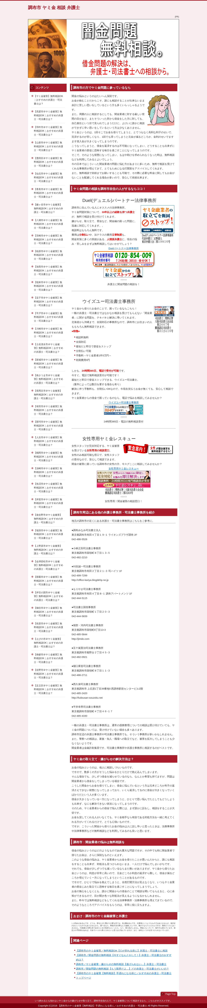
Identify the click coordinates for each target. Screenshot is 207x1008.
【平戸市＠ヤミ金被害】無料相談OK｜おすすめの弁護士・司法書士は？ (48, 317)
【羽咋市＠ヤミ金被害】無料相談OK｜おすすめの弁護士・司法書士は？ (48, 131)
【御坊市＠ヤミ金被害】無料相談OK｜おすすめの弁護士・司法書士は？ (48, 612)
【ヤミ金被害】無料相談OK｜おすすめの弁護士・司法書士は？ (48, 100)
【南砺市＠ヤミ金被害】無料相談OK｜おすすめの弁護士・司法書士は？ (48, 658)
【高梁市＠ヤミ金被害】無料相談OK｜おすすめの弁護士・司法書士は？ (48, 115)
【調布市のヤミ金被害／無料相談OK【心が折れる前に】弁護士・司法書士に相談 (122, 950)
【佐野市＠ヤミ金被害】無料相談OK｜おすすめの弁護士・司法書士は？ (48, 674)
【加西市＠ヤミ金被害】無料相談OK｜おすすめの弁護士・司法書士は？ (48, 270)
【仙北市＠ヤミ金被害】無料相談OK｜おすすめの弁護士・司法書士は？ (48, 177)
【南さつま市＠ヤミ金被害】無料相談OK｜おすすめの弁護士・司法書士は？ (48, 379)
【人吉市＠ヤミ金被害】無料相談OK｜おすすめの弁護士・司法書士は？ (48, 441)
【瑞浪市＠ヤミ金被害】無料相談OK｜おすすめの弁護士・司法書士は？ (48, 534)
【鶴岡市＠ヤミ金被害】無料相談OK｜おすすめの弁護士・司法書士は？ (48, 456)
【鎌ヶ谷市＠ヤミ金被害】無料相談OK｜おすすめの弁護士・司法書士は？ (48, 208)
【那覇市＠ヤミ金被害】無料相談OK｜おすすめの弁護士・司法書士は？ (48, 581)
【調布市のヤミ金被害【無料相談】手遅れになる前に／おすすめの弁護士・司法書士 (123, 973)
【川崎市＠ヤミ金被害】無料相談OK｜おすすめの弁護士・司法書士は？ (48, 332)
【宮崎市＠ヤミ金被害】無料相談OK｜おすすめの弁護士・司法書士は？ (48, 239)
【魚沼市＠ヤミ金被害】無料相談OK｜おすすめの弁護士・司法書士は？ (48, 487)
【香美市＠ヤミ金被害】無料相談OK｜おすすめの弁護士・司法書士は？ (48, 193)
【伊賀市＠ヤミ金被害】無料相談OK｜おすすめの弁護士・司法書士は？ (48, 503)
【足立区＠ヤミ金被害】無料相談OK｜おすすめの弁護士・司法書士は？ (48, 689)
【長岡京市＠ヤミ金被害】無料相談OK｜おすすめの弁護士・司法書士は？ (48, 394)
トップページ (83, 977)
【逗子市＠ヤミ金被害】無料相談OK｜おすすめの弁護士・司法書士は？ (48, 301)
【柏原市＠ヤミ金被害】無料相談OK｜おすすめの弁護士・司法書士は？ (48, 255)
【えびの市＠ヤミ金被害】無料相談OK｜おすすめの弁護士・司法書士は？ (48, 643)
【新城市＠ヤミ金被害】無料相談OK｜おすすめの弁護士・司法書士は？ (48, 363)
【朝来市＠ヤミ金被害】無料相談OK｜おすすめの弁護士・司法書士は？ (48, 286)
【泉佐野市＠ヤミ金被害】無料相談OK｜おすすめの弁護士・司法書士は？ (48, 518)
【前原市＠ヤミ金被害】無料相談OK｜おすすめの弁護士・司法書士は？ (48, 627)
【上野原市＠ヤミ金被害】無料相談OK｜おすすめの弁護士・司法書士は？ (48, 549)
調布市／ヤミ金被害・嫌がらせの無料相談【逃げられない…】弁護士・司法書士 (121, 964)
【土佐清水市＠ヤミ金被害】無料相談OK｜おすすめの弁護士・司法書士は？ (48, 348)
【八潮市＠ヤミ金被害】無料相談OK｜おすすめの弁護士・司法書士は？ (48, 224)
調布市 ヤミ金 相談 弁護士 (54, 7)
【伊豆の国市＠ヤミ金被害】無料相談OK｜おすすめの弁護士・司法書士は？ (48, 596)
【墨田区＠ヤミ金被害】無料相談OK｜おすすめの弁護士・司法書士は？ (48, 162)
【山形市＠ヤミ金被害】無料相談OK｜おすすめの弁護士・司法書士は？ (48, 146)
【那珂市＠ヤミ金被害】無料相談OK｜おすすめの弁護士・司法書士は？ (48, 425)
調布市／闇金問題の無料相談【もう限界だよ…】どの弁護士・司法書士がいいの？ (122, 968)
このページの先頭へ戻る (169, 994)
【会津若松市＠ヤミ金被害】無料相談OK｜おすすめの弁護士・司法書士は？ (48, 565)
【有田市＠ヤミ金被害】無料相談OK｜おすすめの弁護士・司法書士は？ (48, 410)
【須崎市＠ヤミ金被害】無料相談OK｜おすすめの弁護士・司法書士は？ (48, 472)
